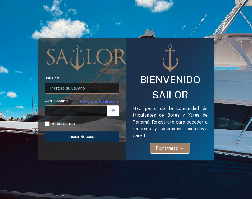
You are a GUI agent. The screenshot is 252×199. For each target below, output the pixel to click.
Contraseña (56, 101)
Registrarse (170, 148)
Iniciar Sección (82, 136)
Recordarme (63, 123)
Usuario (52, 78)
